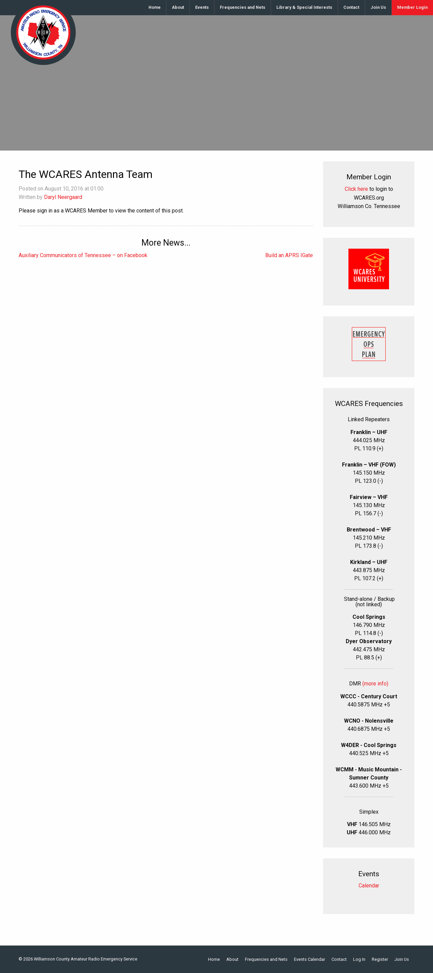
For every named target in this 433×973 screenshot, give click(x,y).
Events (202, 7)
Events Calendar (309, 959)
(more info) (375, 683)
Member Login (412, 7)
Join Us (378, 7)
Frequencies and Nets (242, 7)
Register (380, 959)
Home (155, 7)
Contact (351, 7)
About (178, 7)
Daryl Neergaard (63, 197)
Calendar (369, 885)
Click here (356, 189)
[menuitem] (154, 7)
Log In (359, 959)
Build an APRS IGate (289, 255)
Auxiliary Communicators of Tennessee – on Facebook (83, 255)
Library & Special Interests (304, 7)
